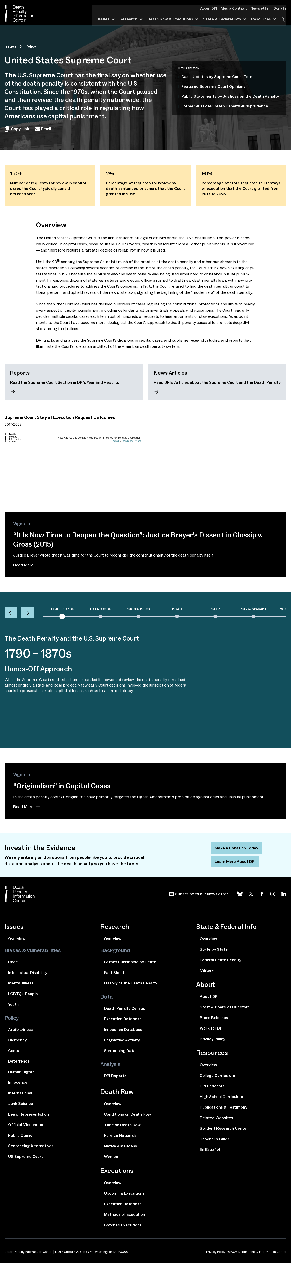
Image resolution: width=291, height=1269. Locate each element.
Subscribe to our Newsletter (201, 899)
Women (111, 1162)
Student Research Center (224, 1134)
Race (13, 967)
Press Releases (214, 1023)
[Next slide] (27, 613)
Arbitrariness (20, 1035)
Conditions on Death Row (127, 1119)
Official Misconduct (26, 1130)
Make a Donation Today (236, 853)
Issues (10, 46)
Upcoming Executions (124, 1198)
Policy (30, 46)
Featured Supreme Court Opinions (213, 86)
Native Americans (120, 1151)
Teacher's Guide (215, 1144)
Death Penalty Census (124, 1014)
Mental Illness (21, 988)
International (20, 1098)
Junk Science (20, 1109)
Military (207, 976)
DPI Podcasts (212, 1091)
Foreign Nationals (120, 1141)
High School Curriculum (221, 1102)
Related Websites (216, 1123)
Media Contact (237, 8)
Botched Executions (123, 1230)
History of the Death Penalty (130, 988)
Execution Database (123, 1024)
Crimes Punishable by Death (130, 967)
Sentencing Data (119, 1056)
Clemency (17, 1045)
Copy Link (17, 129)
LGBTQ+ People (23, 999)
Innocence (17, 1088)
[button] (62, 613)
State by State (214, 954)
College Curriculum (217, 1081)
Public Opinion (21, 1141)
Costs (13, 1056)
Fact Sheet (114, 978)
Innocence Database (123, 1035)
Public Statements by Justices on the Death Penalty (230, 96)
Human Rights (21, 1077)
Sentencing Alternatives (31, 1151)
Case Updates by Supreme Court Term (217, 76)
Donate (280, 8)
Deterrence (19, 1066)
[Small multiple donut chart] (73, 456)
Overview (17, 944)
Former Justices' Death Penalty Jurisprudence (224, 106)
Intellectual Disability (27, 978)
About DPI (213, 8)
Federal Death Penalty (220, 965)
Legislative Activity (122, 1045)
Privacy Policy (212, 1044)
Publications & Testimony (223, 1112)
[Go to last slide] (11, 613)
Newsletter (261, 8)
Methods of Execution (124, 1220)
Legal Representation (28, 1119)
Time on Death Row (122, 1130)
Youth (13, 1009)
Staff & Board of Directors (225, 1012)
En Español (210, 1155)
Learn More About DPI (235, 867)
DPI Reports (115, 1081)
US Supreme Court (25, 1162)
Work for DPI (211, 1033)
